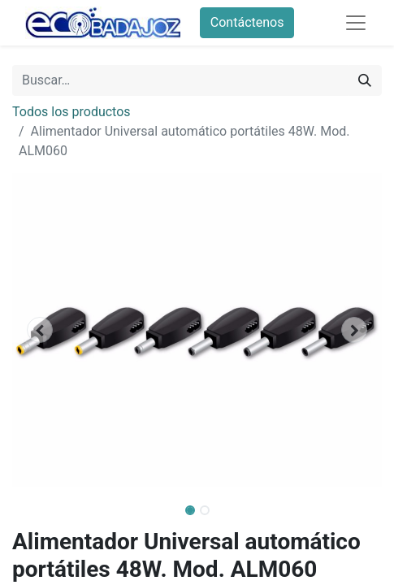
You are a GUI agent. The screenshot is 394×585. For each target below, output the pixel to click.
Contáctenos (247, 22)
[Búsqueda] (365, 80)
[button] (39, 330)
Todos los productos (71, 111)
